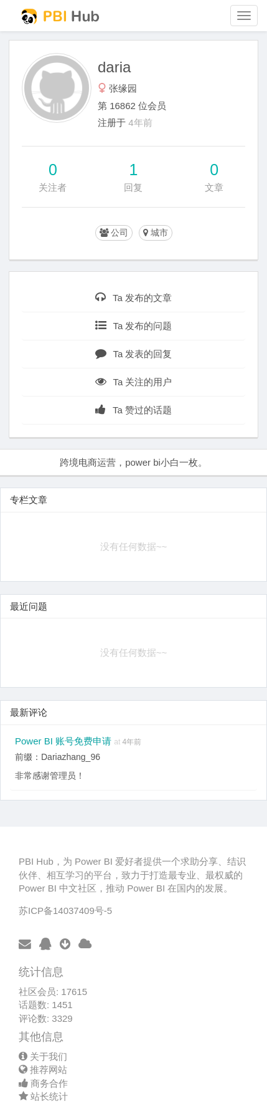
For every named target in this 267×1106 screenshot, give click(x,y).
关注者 (53, 187)
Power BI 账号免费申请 (64, 741)
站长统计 (43, 1096)
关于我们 (43, 1056)
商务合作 (43, 1083)
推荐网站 (43, 1069)
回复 (133, 187)
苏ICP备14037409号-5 (65, 910)
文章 (214, 187)
